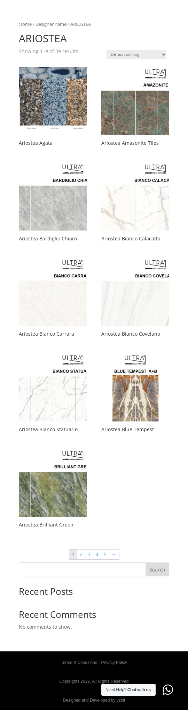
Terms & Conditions (79, 662)
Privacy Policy (114, 662)
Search (157, 569)
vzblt (121, 700)
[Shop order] (136, 54)
